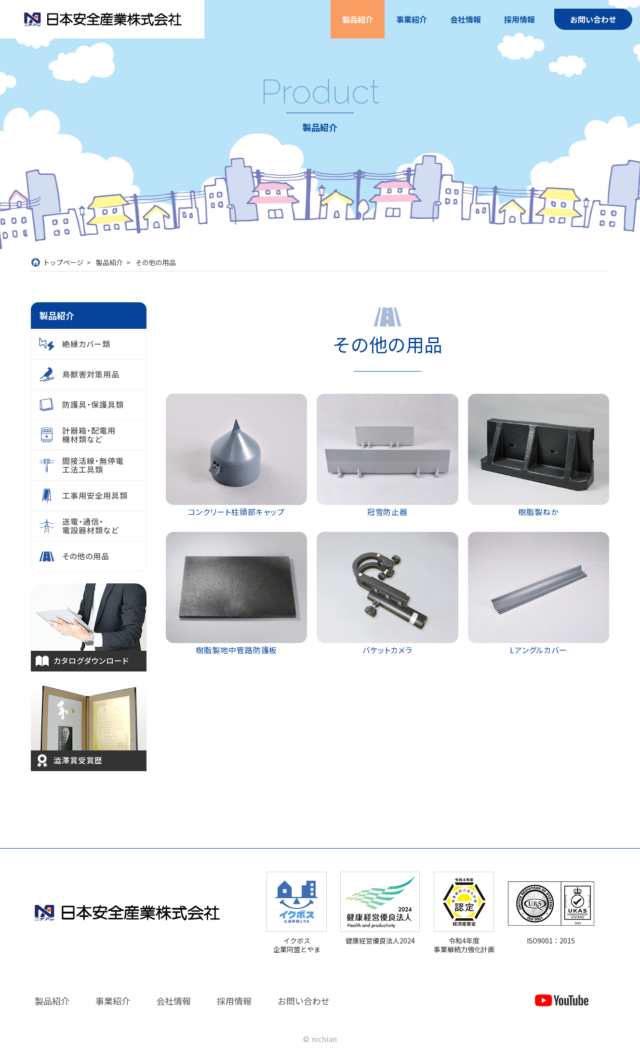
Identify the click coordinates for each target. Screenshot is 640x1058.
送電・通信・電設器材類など (90, 526)
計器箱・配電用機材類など (89, 435)
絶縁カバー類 (86, 343)
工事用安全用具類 (95, 495)
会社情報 (465, 19)
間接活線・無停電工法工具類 (93, 465)
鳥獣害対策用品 (91, 374)
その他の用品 (85, 556)
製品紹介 (357, 19)
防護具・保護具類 (93, 404)
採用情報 (519, 19)
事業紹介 (411, 19)
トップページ (63, 262)
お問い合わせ (593, 19)
